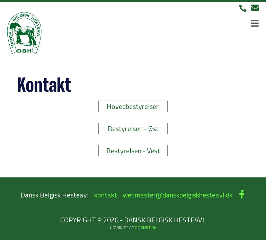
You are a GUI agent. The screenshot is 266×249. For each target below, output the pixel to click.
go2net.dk (146, 227)
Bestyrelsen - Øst (133, 128)
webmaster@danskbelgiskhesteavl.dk (177, 195)
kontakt (105, 195)
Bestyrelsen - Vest (133, 150)
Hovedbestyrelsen (133, 106)
